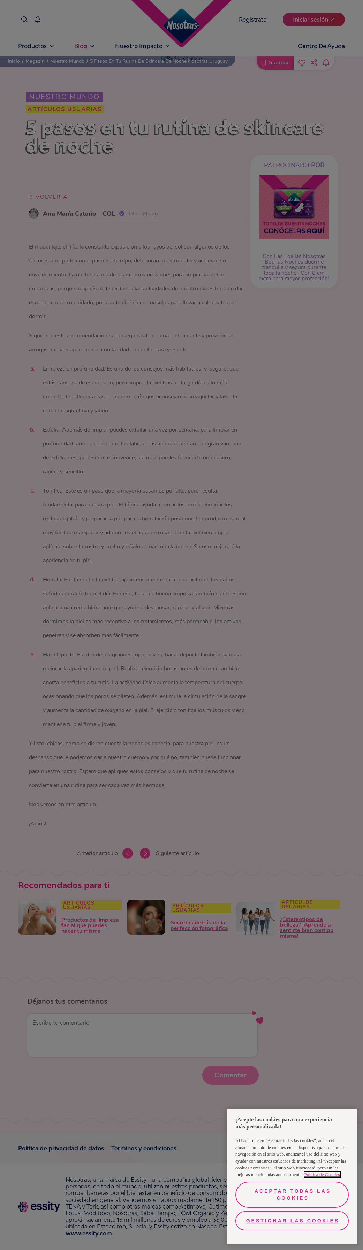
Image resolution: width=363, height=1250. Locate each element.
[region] (292, 1176)
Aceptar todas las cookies (293, 1194)
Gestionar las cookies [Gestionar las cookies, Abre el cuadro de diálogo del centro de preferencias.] (293, 1221)
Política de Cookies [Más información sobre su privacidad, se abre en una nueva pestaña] (322, 1174)
